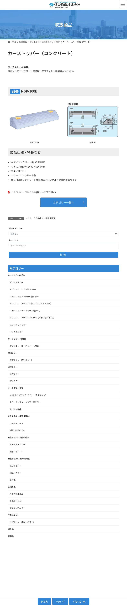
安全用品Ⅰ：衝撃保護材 (18, 416)
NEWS (88, 569)
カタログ (60, 601)
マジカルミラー (16, 331)
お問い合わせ (111, 557)
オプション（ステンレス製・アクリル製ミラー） (31, 303)
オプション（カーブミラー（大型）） (26, 345)
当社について (92, 553)
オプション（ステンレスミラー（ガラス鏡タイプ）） (32, 317)
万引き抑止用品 (16, 493)
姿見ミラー (14, 380)
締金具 (11, 528)
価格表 (44, 601)
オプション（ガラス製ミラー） (23, 289)
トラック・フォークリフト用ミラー (25, 402)
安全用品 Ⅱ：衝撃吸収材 (19, 437)
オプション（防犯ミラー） (21, 359)
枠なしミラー (13, 514)
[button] (63, 202)
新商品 (11, 535)
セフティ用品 (15, 408)
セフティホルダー (17, 507)
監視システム (15, 500)
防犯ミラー (12, 352)
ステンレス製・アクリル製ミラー (24, 296)
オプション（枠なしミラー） (22, 521)
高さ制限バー (15, 465)
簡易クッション (16, 451)
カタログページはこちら (23, 191)
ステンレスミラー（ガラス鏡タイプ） (26, 310)
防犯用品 (12, 486)
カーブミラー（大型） (17, 338)
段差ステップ (15, 472)
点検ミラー (12, 366)
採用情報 (108, 553)
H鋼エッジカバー (17, 430)
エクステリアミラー (18, 324)
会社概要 (89, 565)
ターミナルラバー (17, 444)
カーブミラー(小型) (16, 275)
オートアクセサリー (16, 387)
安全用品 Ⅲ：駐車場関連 (44, 217)
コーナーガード (16, 423)
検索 (63, 254)
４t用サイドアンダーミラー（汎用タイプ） (28, 394)
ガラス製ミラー (16, 282)
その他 (28, 217)
